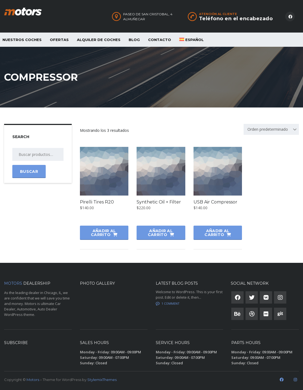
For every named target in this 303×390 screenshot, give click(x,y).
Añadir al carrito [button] (103, 232)
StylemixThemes (102, 379)
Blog (134, 39)
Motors (33, 379)
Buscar (29, 171)
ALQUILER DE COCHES (98, 39)
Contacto (159, 39)
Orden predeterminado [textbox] (267, 129)
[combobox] (271, 129)
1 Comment (168, 303)
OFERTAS (59, 39)
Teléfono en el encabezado (236, 19)
